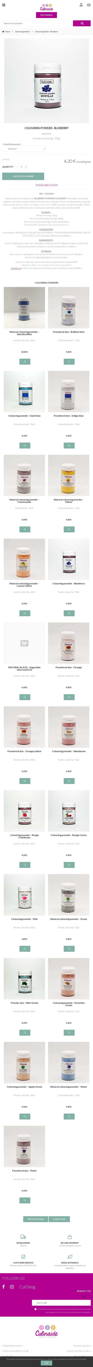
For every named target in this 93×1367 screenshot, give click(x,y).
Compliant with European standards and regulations (70, 1261)
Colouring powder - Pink (24, 919)
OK (46, 1363)
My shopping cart (81, 1356)
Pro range (46, 15)
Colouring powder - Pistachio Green (69, 1004)
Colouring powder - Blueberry (47, 128)
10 (24, 352)
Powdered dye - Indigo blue (69, 416)
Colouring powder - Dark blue (24, 416)
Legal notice (9, 1356)
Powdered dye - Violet (24, 1170)
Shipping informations (13, 1345)
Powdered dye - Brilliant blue (68, 332)
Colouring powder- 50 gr (24, 424)
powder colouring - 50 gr (24, 340)
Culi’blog (27, 1286)
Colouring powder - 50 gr (69, 340)
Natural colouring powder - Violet (68, 1087)
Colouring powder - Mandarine (68, 751)
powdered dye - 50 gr (24, 508)
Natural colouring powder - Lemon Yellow (24, 584)
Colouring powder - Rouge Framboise (24, 836)
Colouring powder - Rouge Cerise (69, 835)
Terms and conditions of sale (16, 1351)
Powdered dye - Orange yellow (24, 751)
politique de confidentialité (80, 1309)
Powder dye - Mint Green (24, 1003)
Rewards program (81, 1345)
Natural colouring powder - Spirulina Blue (24, 333)
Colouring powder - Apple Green (24, 1087)
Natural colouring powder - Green (68, 919)
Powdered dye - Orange (69, 667)
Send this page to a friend (47, 184)
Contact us (16, 268)
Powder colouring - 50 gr (68, 592)
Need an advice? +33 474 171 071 (23, 1260)
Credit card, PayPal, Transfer (70, 1241)
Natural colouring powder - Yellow (68, 500)
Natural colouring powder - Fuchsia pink (24, 500)
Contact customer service (78, 1351)
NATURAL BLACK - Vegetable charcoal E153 (24, 668)
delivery (23, 1241)
